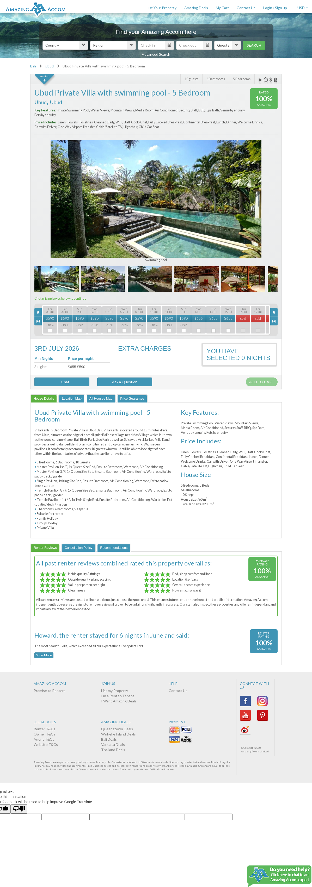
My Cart (222, 7)
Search (254, 45)
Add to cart (261, 382)
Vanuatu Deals (113, 744)
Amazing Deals (196, 7)
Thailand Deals (113, 749)
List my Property (114, 690)
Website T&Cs (46, 744)
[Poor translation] (19, 809)
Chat (61, 381)
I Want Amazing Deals (119, 701)
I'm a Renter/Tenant (117, 696)
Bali (33, 66)
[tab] (43, 398)
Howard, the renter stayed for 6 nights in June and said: (111, 635)
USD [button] (302, 7)
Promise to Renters (49, 690)
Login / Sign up (275, 7)
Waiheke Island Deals (118, 734)
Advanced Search (156, 54)
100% (263, 98)
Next (254, 192)
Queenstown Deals (117, 729)
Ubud (49, 66)
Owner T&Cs (44, 734)
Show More (44, 655)
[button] (65, 45)
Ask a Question (124, 382)
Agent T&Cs (44, 739)
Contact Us (246, 7)
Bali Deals (109, 739)
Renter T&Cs (44, 729)
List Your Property (161, 7)
